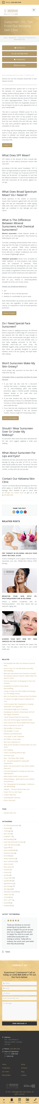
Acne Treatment (9, 861)
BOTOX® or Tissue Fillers (12, 739)
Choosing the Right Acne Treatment (16, 709)
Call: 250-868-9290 (19, 53)
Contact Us (19, 48)
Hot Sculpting (8, 750)
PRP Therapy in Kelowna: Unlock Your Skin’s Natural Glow (19, 554)
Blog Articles (12, 38)
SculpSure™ (7, 836)
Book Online (19, 65)
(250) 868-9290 (16, 2)
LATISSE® (7, 897)
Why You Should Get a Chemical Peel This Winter (20, 696)
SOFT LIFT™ (8, 900)
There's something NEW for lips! (14, 753)
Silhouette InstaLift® (11, 892)
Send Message (19, 1023)
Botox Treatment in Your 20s (13, 725)
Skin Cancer (8, 867)
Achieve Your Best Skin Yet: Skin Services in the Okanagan (19, 640)
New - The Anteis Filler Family (14, 758)
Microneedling (8, 839)
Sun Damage (8, 886)
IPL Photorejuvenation (11, 825)
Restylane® (8, 906)
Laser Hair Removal (10, 845)
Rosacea (7, 828)
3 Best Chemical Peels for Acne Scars (16, 717)
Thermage (7, 831)
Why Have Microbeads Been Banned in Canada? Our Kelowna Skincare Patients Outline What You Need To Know (20, 675)
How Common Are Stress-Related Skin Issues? (19, 723)
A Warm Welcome (10, 795)
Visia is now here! (9, 800)
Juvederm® (7, 881)
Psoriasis (7, 870)
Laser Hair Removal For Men (13, 842)
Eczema (6, 872)
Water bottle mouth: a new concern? (16, 776)
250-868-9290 (8, 495)
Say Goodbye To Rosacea (12, 728)
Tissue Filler (8, 878)
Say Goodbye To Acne (11, 731)
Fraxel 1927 (8, 895)
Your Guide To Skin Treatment (14, 737)
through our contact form (14, 493)
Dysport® (7, 848)
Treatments (19, 59)
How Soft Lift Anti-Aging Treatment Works (18, 720)
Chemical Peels (9, 853)
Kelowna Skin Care (10, 813)
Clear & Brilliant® (9, 850)
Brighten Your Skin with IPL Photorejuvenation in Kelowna (19, 597)
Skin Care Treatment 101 (12, 742)
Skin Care (7, 834)
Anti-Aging (7, 889)
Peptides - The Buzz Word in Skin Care (17, 789)
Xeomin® (7, 903)
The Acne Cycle (9, 755)
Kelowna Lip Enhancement (13, 734)
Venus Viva (7, 864)
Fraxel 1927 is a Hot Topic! (13, 792)
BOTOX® (7, 856)
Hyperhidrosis (8, 883)
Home (5, 38)
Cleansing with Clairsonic (12, 798)
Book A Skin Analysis (10, 418)
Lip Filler (6, 875)
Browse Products (9, 313)
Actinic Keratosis (9, 859)
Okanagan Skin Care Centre (14, 75)
